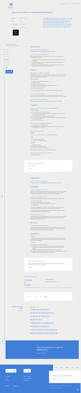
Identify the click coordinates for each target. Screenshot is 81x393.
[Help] (78, 390)
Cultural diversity (23, 24)
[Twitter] (41, 296)
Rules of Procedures (27, 376)
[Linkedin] (45, 296)
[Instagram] (72, 367)
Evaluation (7, 59)
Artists (21, 21)
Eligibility (7, 54)
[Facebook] (36, 296)
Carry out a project (39, 310)
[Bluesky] (61, 367)
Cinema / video (22, 27)
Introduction (8, 49)
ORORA (7, 385)
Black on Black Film (54, 182)
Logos (7, 378)
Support (7, 51)
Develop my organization (42, 313)
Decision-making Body (28, 378)
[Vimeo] (77, 367)
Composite (15, 385)
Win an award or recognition (43, 333)
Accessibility (8, 376)
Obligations (8, 64)
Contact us (8, 380)
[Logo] (11, 6)
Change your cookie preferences (54, 385)
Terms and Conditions (69, 385)
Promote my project (40, 326)
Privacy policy (62, 385)
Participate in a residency (42, 323)
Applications (8, 56)
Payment (7, 61)
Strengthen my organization (43, 330)
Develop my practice (40, 316)
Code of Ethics (26, 380)
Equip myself (36, 320)
